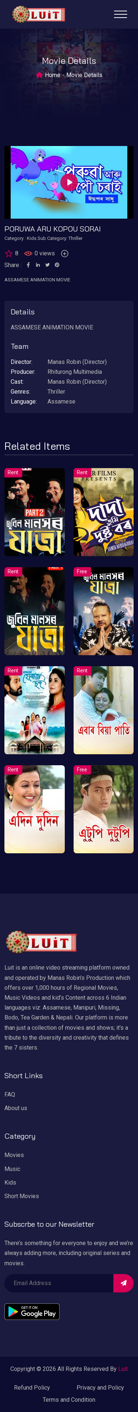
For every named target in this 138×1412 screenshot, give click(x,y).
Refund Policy (32, 1387)
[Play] (69, 182)
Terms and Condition (69, 1399)
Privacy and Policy (100, 1387)
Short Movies (21, 1196)
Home (52, 75)
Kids (10, 1182)
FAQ (9, 1094)
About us (15, 1108)
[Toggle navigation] (120, 14)
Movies (14, 1155)
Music (12, 1168)
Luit (123, 1368)
